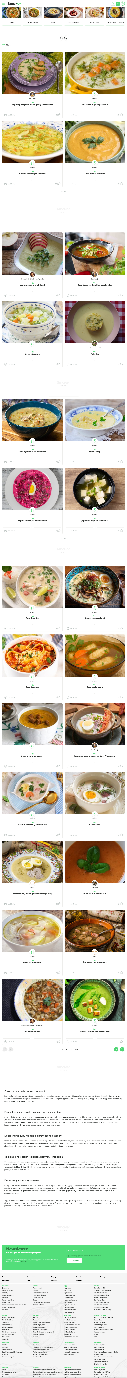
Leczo (4, 1370)
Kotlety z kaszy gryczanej (41, 1322)
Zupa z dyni (67, 1290)
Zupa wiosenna (32, 354)
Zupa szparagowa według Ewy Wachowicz (32, 104)
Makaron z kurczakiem (40, 1293)
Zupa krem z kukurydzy (32, 756)
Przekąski (6, 1280)
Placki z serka (6, 1302)
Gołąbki (35, 1317)
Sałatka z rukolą (99, 1300)
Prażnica (5, 1310)
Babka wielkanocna (70, 1327)
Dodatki (79, 1277)
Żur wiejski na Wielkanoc (95, 962)
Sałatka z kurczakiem (101, 1295)
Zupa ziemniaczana (70, 1300)
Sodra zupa (94, 825)
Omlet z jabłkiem (8, 1300)
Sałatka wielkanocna (71, 1337)
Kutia (96, 1334)
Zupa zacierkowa (95, 687)
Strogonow (5, 1374)
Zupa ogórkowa (69, 1307)
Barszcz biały (68, 1298)
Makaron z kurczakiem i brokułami (44, 1370)
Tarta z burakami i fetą (102, 1372)
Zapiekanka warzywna (71, 1377)
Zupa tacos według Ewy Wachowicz (95, 285)
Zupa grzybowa (99, 1322)
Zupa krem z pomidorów (94, 893)
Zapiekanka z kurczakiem (72, 1372)
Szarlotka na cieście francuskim (12, 1352)
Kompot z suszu (99, 1332)
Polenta (35, 1337)
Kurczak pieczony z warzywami (43, 1332)
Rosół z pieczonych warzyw (32, 173)
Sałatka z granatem (101, 1307)
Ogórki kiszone (99, 1350)
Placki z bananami (8, 1307)
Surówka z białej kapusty (102, 1310)
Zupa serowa (68, 1302)
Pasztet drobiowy (69, 1322)
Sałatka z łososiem (100, 1293)
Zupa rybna (98, 1320)
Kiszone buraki (99, 1354)
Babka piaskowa (69, 1332)
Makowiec (5, 1329)
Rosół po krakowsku (32, 962)
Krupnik (35, 1320)
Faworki (5, 1347)
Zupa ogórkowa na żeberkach (32, 451)
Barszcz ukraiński (69, 1295)
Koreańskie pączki (8, 1357)
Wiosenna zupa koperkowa (95, 104)
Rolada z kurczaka (100, 1374)
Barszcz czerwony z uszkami (103, 1317)
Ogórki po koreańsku (101, 1362)
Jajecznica (5, 1288)
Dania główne (7, 1277)
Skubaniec (5, 1339)
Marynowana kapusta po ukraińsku (106, 1352)
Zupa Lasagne (32, 687)
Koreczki (5, 1354)
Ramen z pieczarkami (95, 618)
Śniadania (31, 1277)
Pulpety (35, 1290)
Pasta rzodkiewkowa (40, 1352)
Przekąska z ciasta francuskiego (105, 1377)
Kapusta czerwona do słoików (104, 1357)
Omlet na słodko (7, 1290)
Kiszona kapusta (99, 1345)
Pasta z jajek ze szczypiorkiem (43, 1347)
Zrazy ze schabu (38, 1305)
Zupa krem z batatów (94, 173)
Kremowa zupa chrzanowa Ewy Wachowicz (94, 756)
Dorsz (35, 1300)
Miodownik (5, 1337)
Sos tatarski (68, 1334)
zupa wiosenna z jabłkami (32, 285)
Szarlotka (5, 1322)
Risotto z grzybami (39, 1325)
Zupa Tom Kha (32, 618)
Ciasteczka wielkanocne (72, 1325)
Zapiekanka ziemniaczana (72, 1374)
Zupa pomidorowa (70, 1310)
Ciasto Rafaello (7, 1327)
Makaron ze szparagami (41, 1350)
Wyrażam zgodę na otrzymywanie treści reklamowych (84, 1256)
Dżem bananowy (100, 1359)
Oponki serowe (7, 1350)
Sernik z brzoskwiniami (40, 1354)
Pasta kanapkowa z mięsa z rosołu (14, 1305)
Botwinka (36, 1345)
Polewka (95, 354)
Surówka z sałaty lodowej (103, 1290)
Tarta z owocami (69, 1345)
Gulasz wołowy (7, 1377)
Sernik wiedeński (38, 1357)
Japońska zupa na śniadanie (94, 520)
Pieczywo (104, 1277)
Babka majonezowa (70, 1350)
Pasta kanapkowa (8, 1295)
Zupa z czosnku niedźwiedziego (95, 1031)
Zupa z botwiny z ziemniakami (32, 520)
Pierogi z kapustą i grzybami (103, 1329)
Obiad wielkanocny (70, 1320)
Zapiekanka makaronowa (41, 1302)
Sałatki (54, 1280)
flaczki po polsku (32, 1031)
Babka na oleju (7, 1325)
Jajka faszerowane (70, 1317)
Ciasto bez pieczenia (9, 1332)
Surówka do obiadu (100, 1288)
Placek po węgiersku (9, 1372)
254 (76, 1049)
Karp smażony (99, 1327)
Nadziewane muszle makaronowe (44, 1374)
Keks (95, 1337)
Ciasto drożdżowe (8, 1320)
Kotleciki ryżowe (38, 1334)
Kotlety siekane (38, 1298)
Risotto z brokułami (39, 1327)
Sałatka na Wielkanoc (101, 1302)
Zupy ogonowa (69, 1288)
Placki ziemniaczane (39, 1295)
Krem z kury (94, 451)
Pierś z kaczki (37, 1288)
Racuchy (5, 1293)
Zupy (32, 102)
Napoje (54, 1277)
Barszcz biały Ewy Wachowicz (32, 825)
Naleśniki (5, 1298)
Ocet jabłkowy (99, 1347)
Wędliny (79, 1280)
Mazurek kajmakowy (71, 1347)
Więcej (23, 1261)
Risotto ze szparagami (40, 1329)
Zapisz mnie (74, 1261)
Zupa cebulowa (69, 1312)
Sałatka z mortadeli (101, 1305)
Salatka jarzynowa (100, 1298)
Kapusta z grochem (100, 1325)
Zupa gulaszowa (69, 1305)
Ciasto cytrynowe (8, 1334)
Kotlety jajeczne (99, 1370)
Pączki (4, 1345)
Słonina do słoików (100, 1364)
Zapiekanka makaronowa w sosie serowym (47, 1372)
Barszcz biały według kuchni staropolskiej (32, 893)
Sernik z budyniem (8, 1317)
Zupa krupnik (68, 1293)
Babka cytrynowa (69, 1329)
